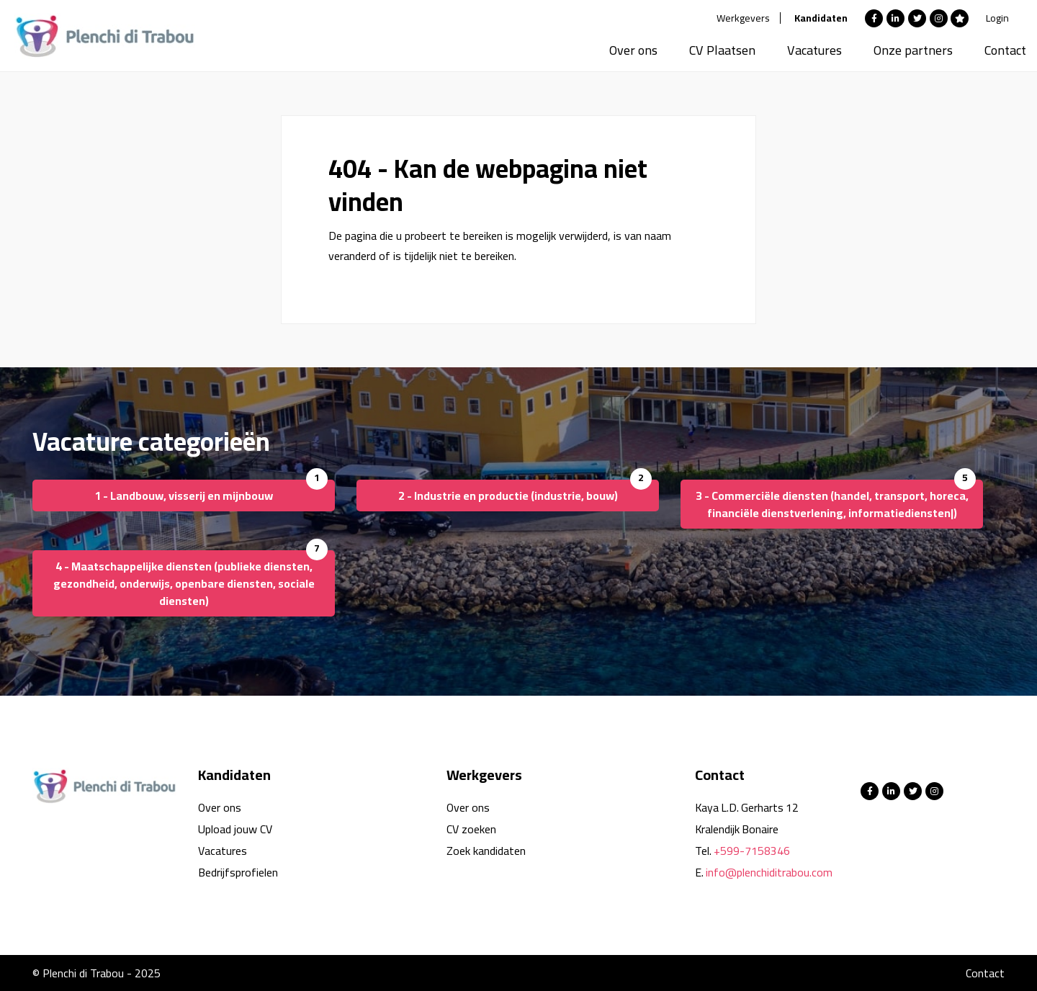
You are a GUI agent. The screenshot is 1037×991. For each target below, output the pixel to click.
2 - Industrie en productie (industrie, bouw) (508, 495)
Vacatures (814, 50)
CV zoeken (471, 829)
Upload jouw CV (235, 829)
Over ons (633, 50)
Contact (1005, 50)
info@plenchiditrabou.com (769, 872)
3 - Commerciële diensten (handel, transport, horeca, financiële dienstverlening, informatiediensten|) (832, 504)
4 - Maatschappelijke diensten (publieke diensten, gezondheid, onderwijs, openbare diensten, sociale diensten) (184, 583)
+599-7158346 (752, 850)
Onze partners (913, 50)
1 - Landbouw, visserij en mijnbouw (183, 495)
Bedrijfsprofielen (238, 872)
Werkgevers (743, 18)
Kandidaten (821, 18)
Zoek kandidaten (486, 850)
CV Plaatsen (722, 50)
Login (997, 18)
